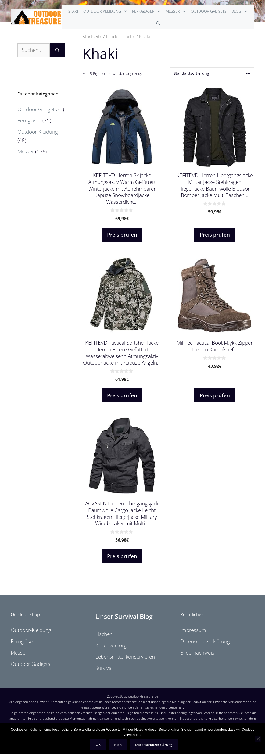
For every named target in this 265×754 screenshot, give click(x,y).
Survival (104, 667)
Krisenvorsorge (112, 645)
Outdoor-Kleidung (106, 11)
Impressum (193, 630)
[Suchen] (57, 50)
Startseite (92, 36)
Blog (240, 11)
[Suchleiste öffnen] (158, 23)
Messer (177, 11)
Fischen (104, 634)
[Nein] (258, 739)
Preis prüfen (122, 234)
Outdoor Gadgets (209, 11)
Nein (118, 744)
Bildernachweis (197, 652)
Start (73, 11)
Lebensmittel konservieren (125, 656)
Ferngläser (147, 11)
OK (98, 744)
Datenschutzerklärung (205, 641)
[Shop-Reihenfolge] (212, 73)
